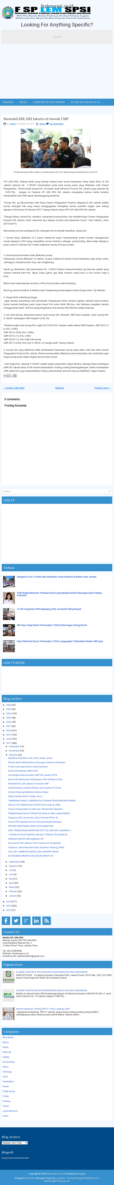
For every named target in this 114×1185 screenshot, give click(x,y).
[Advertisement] (57, 72)
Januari (12, 895)
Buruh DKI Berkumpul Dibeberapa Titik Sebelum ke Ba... (36, 779)
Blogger (81, 1173)
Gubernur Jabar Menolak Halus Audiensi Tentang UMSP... (36, 847)
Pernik (6, 1086)
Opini (5, 1076)
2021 (8, 726)
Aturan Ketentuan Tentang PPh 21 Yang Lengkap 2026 (43, 1008)
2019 (8, 734)
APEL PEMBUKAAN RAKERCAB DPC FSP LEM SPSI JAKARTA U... (40, 830)
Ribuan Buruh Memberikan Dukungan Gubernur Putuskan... (37, 762)
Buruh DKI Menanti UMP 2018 (22, 770)
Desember (14, 746)
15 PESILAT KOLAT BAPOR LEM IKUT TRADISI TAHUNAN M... (38, 834)
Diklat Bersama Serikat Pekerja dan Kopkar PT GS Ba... (35, 787)
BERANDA (8, 102)
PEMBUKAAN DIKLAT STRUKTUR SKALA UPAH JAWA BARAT (39, 813)
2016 (8, 901)
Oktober (13, 755)
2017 (8, 743)
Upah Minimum (10, 1111)
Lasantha (60, 1178)
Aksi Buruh (8, 1037)
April (11, 883)
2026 (8, 705)
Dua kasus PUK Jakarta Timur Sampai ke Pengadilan (34, 843)
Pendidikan (8, 1081)
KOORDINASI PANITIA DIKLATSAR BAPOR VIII (30, 855)
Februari (13, 891)
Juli (10, 870)
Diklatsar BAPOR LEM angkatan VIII (25, 838)
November (14, 750)
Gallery (6, 1057)
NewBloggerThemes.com (57, 1181)
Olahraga (7, 1071)
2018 (8, 739)
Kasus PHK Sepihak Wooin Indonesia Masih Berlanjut (35, 821)
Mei (11, 878)
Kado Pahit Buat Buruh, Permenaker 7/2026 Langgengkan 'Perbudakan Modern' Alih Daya (60, 641)
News (42, 124)
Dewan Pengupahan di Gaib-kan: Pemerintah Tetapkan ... (36, 809)
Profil (23, 102)
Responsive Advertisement (15, 1158)
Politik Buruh (9, 1091)
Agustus (13, 866)
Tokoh (6, 1106)
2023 (8, 717)
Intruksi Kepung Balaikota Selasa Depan (28, 792)
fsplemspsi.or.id (57, 6)
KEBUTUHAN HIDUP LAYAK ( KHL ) (25, 796)
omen (13, 124)
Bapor (6, 1042)
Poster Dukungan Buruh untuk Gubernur (28, 766)
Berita (5, 1047)
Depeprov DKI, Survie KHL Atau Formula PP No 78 (33, 817)
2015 (8, 905)
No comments (56, 124)
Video (6, 1116)
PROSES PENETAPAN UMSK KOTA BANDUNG (30, 826)
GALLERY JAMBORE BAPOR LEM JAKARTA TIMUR (33, 851)
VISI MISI (8, 109)
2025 (8, 709)
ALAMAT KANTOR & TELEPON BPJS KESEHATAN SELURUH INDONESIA (52, 972)
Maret (12, 887)
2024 (8, 713)
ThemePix (30, 1178)
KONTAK (57, 109)
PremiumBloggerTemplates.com (83, 1178)
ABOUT (42, 109)
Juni (11, 874)
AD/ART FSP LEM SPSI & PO (85, 102)
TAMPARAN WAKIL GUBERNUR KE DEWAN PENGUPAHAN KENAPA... (42, 800)
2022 (8, 722)
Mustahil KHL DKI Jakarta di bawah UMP (36, 119)
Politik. (6, 1096)
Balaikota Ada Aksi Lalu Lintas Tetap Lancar (30, 758)
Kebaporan (25, 109)
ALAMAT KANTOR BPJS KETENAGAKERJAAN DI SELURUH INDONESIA (51, 990)
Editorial (7, 1052)
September (14, 861)
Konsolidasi (9, 1062)
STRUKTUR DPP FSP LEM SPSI (49, 102)
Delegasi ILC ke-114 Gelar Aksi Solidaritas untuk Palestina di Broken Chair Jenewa (56, 577)
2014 (8, 910)
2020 (8, 730)
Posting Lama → (103, 388)
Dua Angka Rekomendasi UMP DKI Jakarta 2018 (32, 775)
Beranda (59, 388)
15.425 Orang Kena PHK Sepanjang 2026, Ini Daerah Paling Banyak (49, 609)
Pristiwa (7, 1101)
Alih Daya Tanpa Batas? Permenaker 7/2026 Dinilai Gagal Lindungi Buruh (52, 625)
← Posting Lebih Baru (14, 388)
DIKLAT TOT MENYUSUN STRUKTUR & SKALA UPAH (34, 804)
